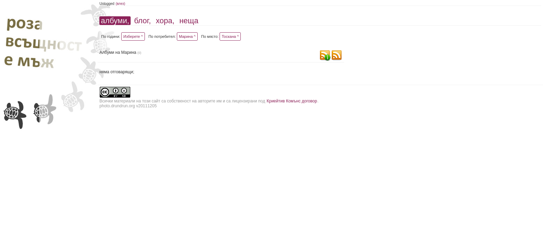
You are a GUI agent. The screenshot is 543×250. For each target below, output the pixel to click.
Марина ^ (187, 36)
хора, (165, 20)
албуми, (115, 20)
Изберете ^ (133, 36)
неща (188, 20)
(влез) (120, 4)
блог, (142, 20)
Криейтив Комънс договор (291, 101)
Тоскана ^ (230, 36)
